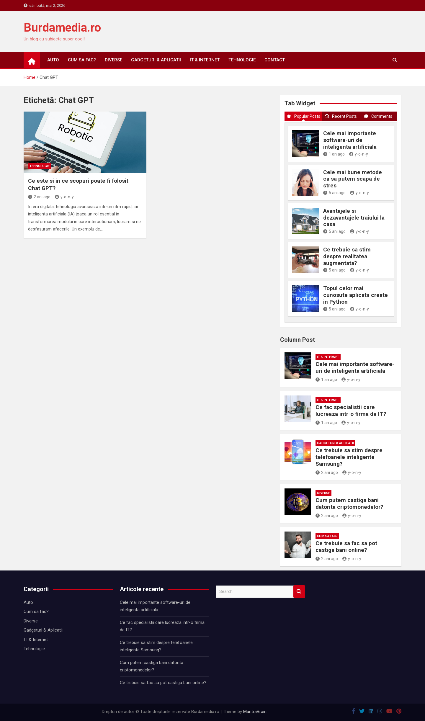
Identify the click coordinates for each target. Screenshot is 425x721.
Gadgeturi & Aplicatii (156, 60)
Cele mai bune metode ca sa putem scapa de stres (352, 179)
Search (299, 591)
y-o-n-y (64, 196)
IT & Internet (205, 60)
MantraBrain (255, 711)
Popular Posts (303, 116)
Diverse (113, 60)
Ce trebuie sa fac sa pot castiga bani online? (346, 546)
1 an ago (334, 154)
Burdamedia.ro (62, 28)
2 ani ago (39, 196)
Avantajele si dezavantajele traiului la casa (354, 217)
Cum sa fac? (82, 60)
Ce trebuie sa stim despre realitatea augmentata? (347, 256)
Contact (274, 60)
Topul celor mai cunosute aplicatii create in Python (355, 295)
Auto (53, 60)
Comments (378, 116)
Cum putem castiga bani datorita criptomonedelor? (349, 503)
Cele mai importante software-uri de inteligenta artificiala (350, 140)
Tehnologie (242, 60)
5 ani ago (334, 192)
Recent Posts (341, 116)
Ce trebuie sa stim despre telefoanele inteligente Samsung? (349, 457)
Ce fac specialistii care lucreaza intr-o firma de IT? (351, 410)
